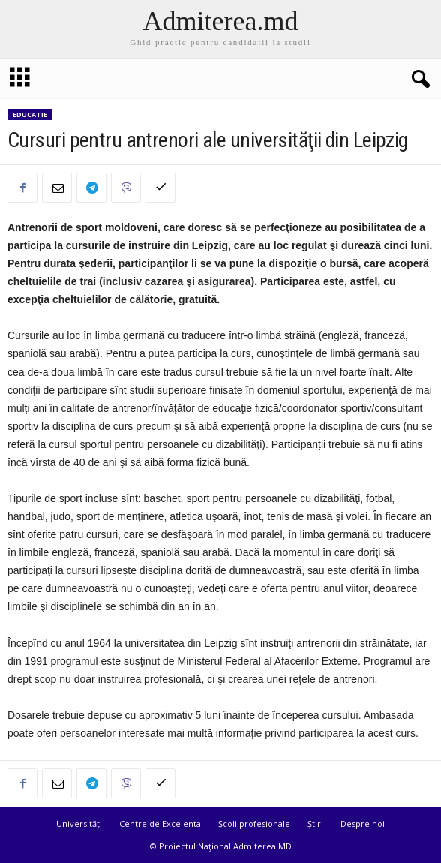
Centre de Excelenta (160, 823)
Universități (79, 823)
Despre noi (362, 823)
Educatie (30, 114)
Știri (315, 823)
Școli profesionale (254, 823)
